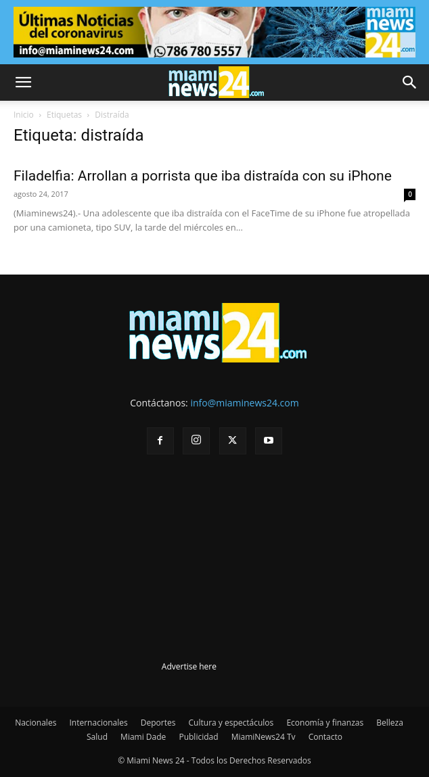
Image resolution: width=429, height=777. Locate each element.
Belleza (389, 722)
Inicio (24, 114)
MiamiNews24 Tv (263, 737)
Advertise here (189, 666)
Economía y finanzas (324, 722)
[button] (23, 82)
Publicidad (198, 737)
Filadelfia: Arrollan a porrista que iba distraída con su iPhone (203, 176)
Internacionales (98, 722)
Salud (97, 737)
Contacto (325, 737)
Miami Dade (143, 737)
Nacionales (35, 722)
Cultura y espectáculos (231, 722)
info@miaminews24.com (244, 402)
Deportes (158, 722)
